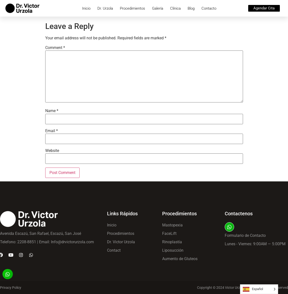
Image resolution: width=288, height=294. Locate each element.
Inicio (86, 8)
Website (52, 151)
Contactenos (239, 214)
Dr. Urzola (105, 8)
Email (51, 131)
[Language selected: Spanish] (259, 289)
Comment (55, 48)
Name (51, 111)
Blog (191, 8)
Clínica (175, 8)
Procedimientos (132, 8)
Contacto (208, 8)
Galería (157, 8)
